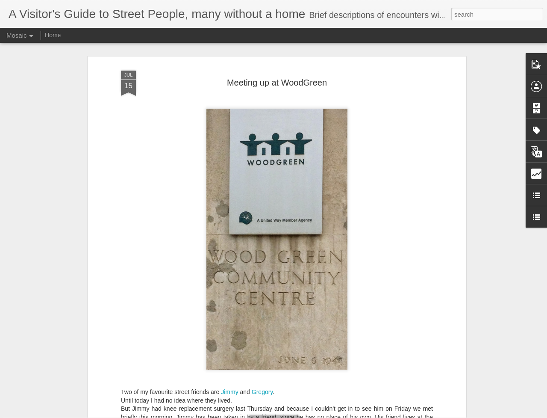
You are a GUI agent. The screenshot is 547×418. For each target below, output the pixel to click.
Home (53, 35)
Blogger (300, 413)
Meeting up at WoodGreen (277, 63)
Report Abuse (325, 413)
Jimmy (229, 372)
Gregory (262, 372)
